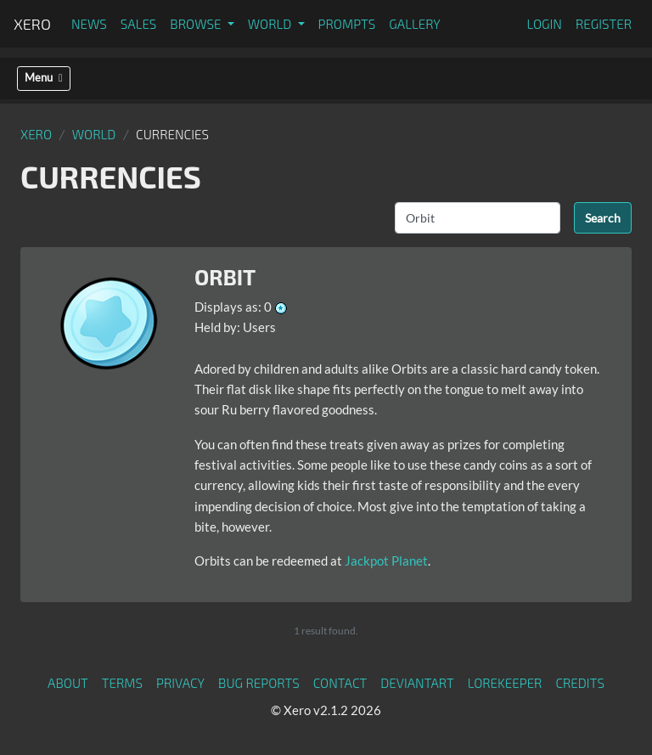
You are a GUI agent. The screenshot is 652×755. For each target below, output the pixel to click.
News (89, 23)
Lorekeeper (505, 682)
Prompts (347, 23)
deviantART (416, 682)
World (94, 134)
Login (544, 23)
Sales (139, 23)
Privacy (180, 682)
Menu (44, 77)
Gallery (415, 23)
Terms (122, 682)
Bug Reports (259, 682)
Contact (340, 682)
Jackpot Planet (386, 560)
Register (604, 23)
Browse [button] (196, 23)
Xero (32, 23)
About (68, 682)
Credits (579, 682)
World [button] (271, 23)
